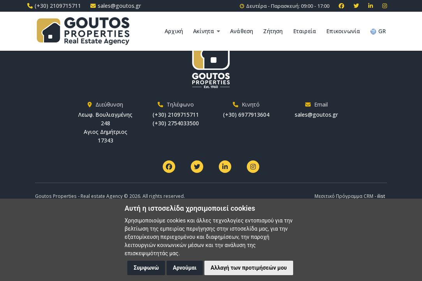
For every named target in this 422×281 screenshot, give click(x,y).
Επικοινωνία (343, 31)
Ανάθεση (241, 31)
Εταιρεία (304, 31)
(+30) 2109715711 (176, 114)
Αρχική (174, 31)
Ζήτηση (273, 31)
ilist (381, 196)
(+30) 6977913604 (246, 114)
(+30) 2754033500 (176, 123)
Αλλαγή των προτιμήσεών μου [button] (249, 268)
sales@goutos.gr (316, 114)
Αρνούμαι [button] (185, 268)
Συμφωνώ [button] (146, 268)
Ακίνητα (206, 31)
